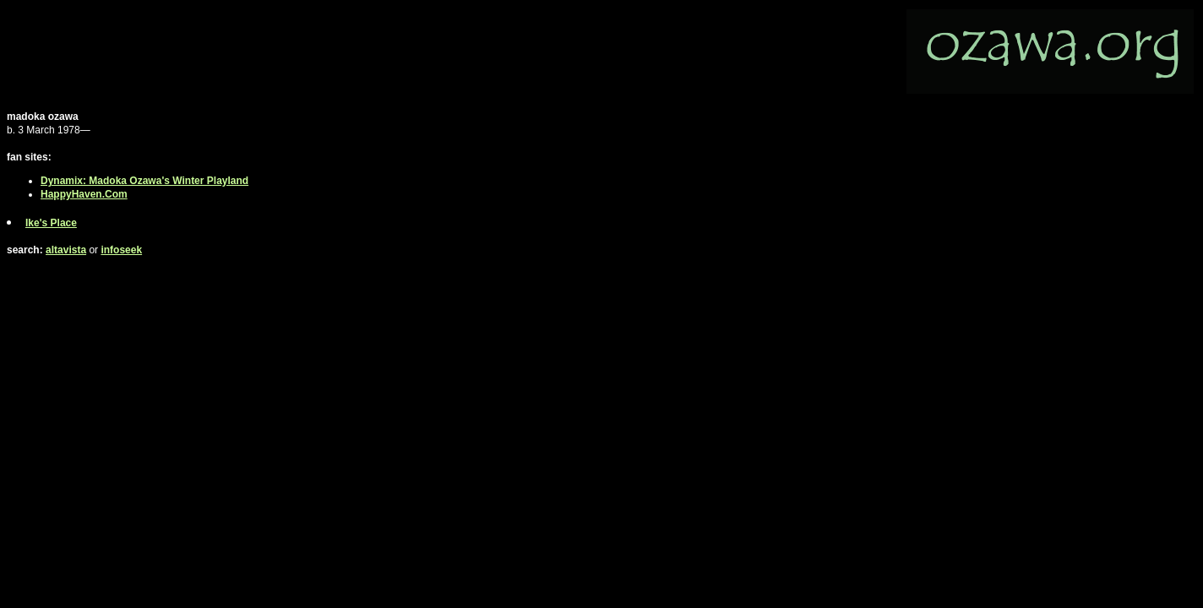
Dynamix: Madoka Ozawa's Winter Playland (144, 181)
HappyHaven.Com (84, 194)
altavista (66, 250)
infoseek (121, 250)
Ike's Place (51, 223)
